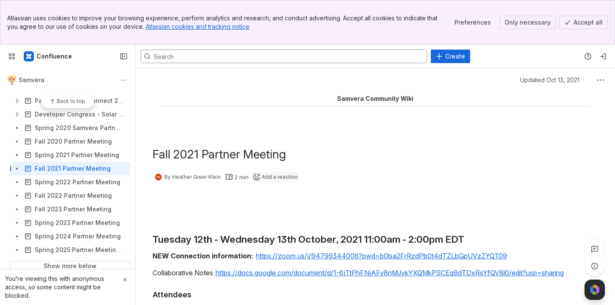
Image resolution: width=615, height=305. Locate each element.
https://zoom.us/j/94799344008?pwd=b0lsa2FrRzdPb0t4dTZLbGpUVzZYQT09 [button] (381, 256)
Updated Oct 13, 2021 (549, 79)
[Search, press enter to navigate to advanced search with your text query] (284, 56)
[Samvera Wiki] (48, 56)
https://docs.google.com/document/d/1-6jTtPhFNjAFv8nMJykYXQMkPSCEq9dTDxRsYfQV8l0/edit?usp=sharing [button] (390, 273)
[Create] (450, 56)
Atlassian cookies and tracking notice (197, 26)
